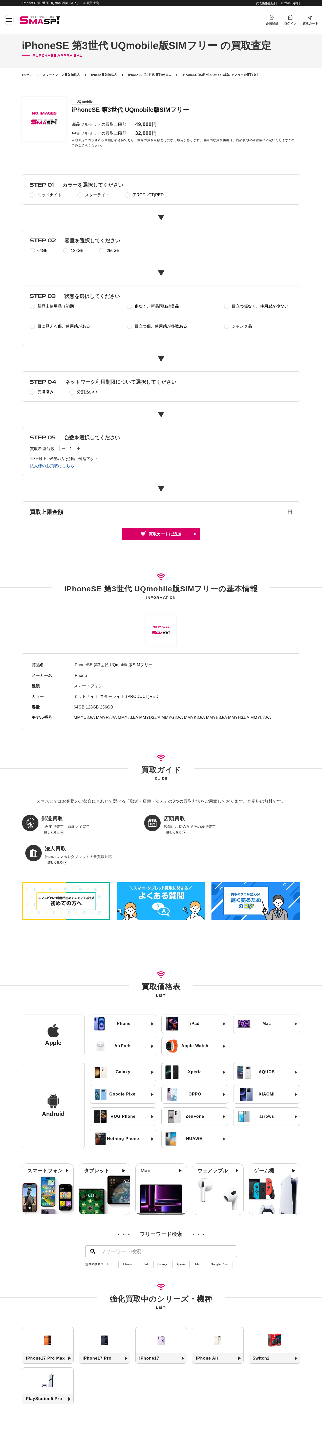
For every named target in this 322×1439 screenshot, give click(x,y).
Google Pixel (219, 1236)
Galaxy (162, 1236)
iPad (145, 1236)
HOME (27, 75)
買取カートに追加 (165, 534)
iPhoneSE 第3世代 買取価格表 (149, 75)
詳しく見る (51, 833)
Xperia (181, 1236)
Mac (198, 1236)
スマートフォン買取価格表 (61, 75)
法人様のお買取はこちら (52, 466)
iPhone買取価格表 (104, 75)
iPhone (127, 1236)
